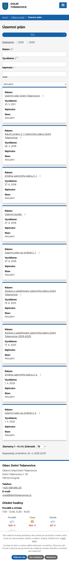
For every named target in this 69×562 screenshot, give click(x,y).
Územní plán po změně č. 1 (22, 252)
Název (7, 49)
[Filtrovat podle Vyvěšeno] (34, 64)
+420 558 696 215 (12, 487)
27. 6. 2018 (10, 184)
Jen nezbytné (35, 557)
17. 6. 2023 (10, 345)
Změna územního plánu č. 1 (23, 176)
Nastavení (51, 557)
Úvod (5, 17)
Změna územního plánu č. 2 (23, 374)
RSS (48, 34)
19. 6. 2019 (10, 303)
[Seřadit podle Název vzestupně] (13, 48)
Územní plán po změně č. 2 (23, 413)
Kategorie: (8, 42)
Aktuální (10, 117)
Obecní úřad (17, 17)
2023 (21, 42)
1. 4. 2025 (10, 383)
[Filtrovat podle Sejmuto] (34, 74)
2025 (32, 42)
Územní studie (15, 214)
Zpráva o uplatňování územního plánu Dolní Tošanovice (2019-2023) (30, 334)
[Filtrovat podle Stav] (34, 84)
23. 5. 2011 (10, 104)
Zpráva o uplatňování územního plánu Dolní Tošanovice (30, 293)
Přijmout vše (19, 557)
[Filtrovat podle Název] (34, 54)
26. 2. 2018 (10, 146)
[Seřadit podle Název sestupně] (13, 49)
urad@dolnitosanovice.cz (16, 495)
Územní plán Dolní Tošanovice (24, 95)
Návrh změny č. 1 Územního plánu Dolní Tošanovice (28, 136)
